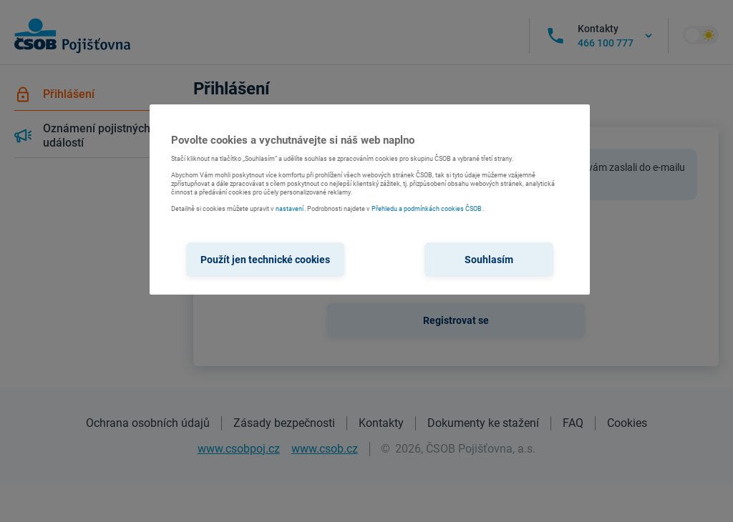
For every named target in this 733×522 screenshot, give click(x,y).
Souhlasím (489, 259)
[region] (369, 199)
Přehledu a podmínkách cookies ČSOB (427, 208)
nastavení (290, 208)
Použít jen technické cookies (265, 259)
